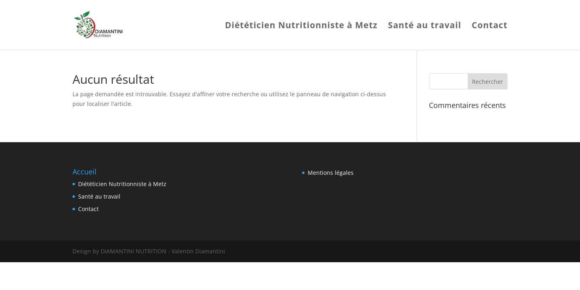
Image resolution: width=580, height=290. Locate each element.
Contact (490, 26)
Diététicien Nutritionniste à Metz (301, 26)
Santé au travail (424, 26)
